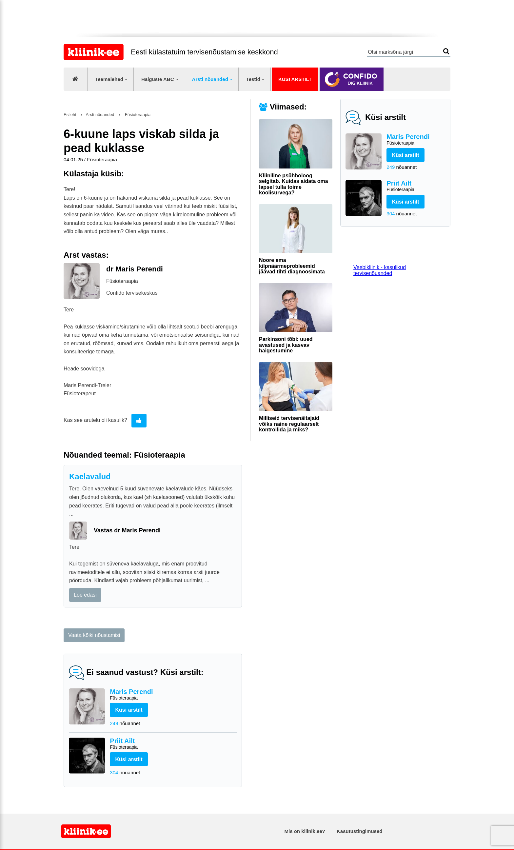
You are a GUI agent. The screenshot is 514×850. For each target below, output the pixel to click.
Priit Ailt (415, 186)
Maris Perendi (415, 140)
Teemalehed (109, 79)
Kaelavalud (90, 476)
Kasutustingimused (359, 831)
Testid (253, 79)
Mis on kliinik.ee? (305, 831)
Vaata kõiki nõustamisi (94, 635)
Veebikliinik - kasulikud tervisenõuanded (379, 270)
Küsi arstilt (295, 79)
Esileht (70, 114)
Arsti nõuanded (210, 79)
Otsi (446, 51)
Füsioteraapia (137, 114)
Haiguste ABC (157, 79)
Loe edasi (85, 595)
